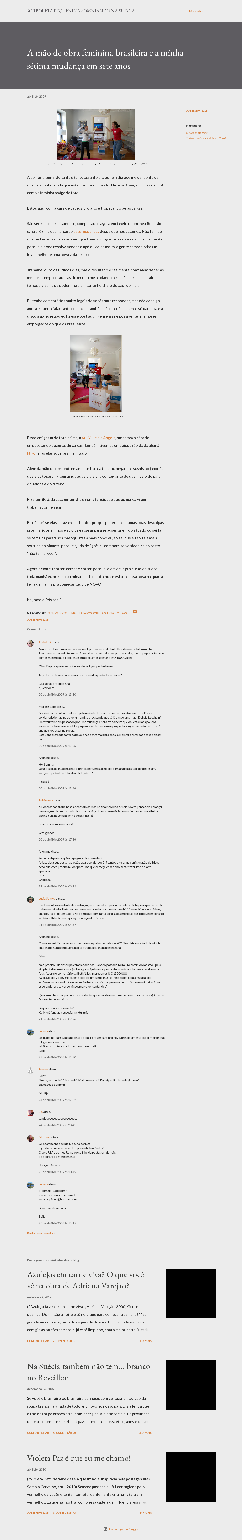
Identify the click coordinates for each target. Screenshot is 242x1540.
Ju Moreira (46, 800)
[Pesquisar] (195, 10)
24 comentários (64, 1513)
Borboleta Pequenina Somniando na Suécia (80, 11)
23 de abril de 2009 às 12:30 (57, 1057)
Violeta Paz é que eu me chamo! (79, 1457)
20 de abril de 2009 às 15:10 (57, 694)
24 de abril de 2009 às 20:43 (57, 1125)
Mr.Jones (45, 1137)
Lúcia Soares (47, 898)
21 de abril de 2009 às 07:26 (57, 1019)
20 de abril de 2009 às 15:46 (57, 788)
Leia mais (145, 1341)
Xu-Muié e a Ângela (98, 437)
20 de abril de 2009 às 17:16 (57, 839)
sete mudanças (86, 231)
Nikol (32, 453)
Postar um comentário (41, 1233)
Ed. (41, 1111)
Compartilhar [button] (197, 111)
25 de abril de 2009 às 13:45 (57, 1172)
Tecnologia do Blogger (121, 1529)
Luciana (44, 1031)
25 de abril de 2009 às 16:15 (57, 1223)
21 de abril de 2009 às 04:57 (57, 924)
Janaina (43, 1069)
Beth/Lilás (45, 642)
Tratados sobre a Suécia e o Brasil (206, 138)
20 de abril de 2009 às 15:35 (57, 745)
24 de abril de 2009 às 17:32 (57, 1099)
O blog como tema (196, 132)
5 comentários (63, 1341)
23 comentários (64, 1432)
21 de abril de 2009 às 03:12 (57, 886)
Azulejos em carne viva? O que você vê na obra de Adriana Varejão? (85, 1280)
